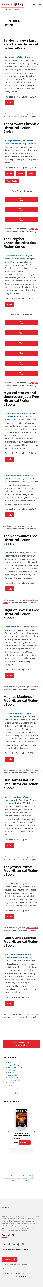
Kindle (9, 103)
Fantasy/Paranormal (15, 1067)
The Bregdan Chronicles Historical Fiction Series (20, 242)
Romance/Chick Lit (14, 1062)
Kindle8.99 (21, 333)
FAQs (18, 1264)
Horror (10, 1085)
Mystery (21, 1130)
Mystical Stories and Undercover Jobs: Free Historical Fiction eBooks (21, 398)
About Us (5, 1264)
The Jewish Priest (13, 883)
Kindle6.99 (21, 322)
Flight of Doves (12, 626)
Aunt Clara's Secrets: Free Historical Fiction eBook (20, 941)
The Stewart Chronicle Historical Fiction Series (21, 127)
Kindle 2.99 (21, 199)
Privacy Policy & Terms (9, 1268)
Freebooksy (13, 1093)
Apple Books (12, 181)
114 (25, 1180)
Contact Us (24, 1264)
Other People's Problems (17, 475)
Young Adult (12, 1072)
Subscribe (10, 1259)
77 (6, 1180)
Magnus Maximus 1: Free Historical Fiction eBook (20, 700)
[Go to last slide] (8, 1130)
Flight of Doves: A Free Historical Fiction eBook (21, 614)
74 (23, 1176)
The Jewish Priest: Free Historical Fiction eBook (20, 870)
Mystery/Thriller (13, 1065)
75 (30, 1176)
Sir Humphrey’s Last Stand (17, 57)
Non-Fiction (12, 1070)
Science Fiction (13, 1075)
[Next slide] (34, 1130)
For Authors (12, 1264)
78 (13, 1180)
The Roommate (12, 552)
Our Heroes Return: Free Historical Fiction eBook (20, 784)
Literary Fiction (13, 1078)
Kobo (31, 173)
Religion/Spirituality (14, 1080)
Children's (11, 1083)
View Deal (24, 1143)
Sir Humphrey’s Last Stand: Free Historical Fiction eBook (20, 44)
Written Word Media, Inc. (27, 1273)
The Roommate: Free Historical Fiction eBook (20, 540)
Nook (20, 173)
